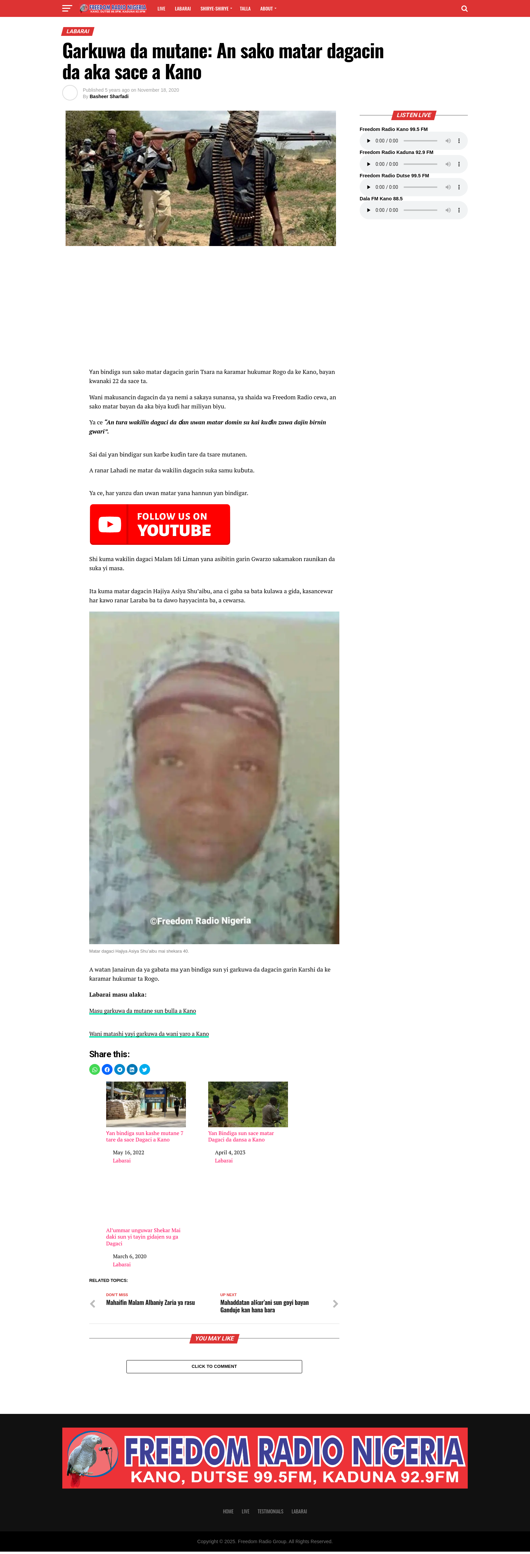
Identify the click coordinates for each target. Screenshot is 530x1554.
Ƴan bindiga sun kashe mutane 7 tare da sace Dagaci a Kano (146, 1111)
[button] (94, 1069)
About (266, 8)
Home (228, 1513)
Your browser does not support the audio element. (414, 141)
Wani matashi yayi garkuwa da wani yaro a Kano (152, 1033)
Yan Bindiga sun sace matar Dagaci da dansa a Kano (248, 1111)
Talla (245, 8)
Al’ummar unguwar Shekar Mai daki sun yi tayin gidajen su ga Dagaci (146, 1212)
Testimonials (270, 1513)
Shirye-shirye (214, 8)
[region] (214, 310)
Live (161, 8)
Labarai (183, 8)
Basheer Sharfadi (109, 96)
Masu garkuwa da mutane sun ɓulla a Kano (145, 1011)
